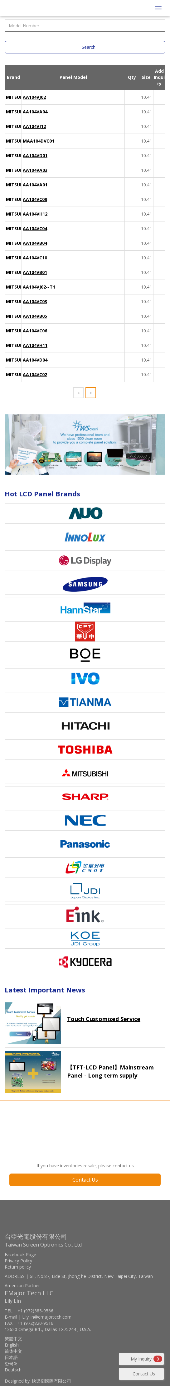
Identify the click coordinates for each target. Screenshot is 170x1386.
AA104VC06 (35, 331)
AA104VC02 (35, 374)
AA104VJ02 (34, 97)
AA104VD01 (35, 155)
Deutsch (13, 1370)
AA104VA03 (35, 170)
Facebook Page (20, 1254)
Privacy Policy (18, 1261)
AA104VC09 (35, 199)
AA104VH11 (35, 345)
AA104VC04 (35, 228)
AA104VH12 (35, 214)
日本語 (11, 1357)
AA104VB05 (35, 316)
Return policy (18, 1267)
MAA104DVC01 (38, 141)
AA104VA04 (35, 112)
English (12, 1345)
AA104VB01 (35, 272)
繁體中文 (13, 1339)
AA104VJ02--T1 (39, 287)
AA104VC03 (35, 301)
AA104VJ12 (34, 126)
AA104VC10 (35, 258)
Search (88, 47)
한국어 (11, 1363)
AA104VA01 (35, 185)
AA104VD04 (35, 360)
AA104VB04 (35, 243)
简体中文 (13, 1351)
